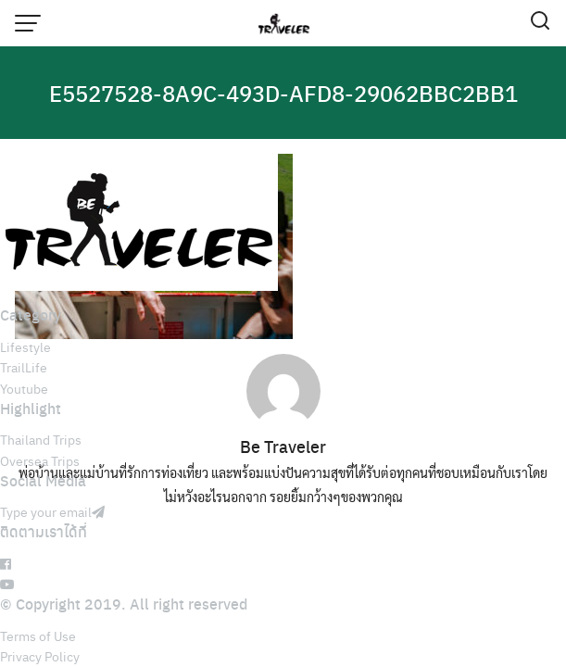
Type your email (52, 511)
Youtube (24, 388)
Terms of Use (38, 635)
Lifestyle (25, 346)
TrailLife (23, 367)
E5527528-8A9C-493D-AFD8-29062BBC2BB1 (283, 92)
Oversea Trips (40, 460)
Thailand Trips (41, 439)
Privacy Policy (40, 656)
